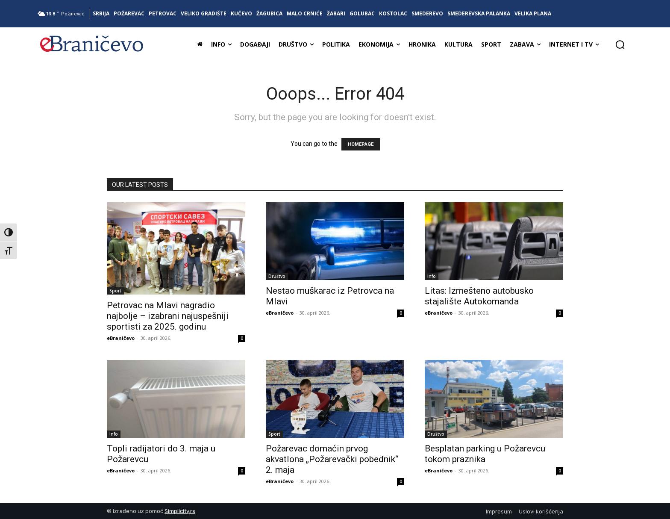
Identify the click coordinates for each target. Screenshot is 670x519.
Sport (115, 291)
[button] (620, 44)
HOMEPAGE (360, 144)
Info (431, 276)
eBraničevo (121, 338)
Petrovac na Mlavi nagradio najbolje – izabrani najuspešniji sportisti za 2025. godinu (168, 316)
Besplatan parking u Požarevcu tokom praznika (485, 453)
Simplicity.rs (180, 511)
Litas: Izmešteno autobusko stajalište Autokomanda (479, 296)
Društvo (276, 276)
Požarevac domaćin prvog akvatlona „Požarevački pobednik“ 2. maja (332, 459)
